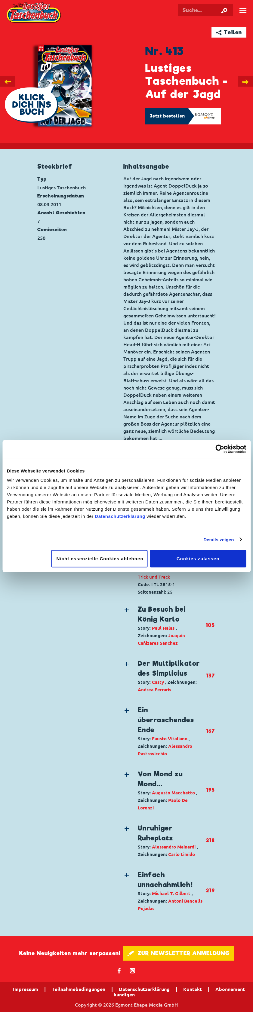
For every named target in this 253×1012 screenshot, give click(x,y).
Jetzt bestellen (167, 116)
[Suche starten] (224, 10)
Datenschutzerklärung (120, 516)
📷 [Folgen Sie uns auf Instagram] (132, 970)
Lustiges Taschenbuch (34, 13)
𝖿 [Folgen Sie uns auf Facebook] (119, 970)
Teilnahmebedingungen (78, 989)
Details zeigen (218, 539)
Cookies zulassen (198, 558)
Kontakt (192, 989)
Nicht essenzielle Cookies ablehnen (100, 558)
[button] (164, 625)
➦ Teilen (229, 32)
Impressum (25, 989)
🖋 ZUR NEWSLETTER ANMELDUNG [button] (178, 953)
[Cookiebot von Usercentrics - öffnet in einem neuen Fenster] (219, 448)
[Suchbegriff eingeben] (205, 10)
